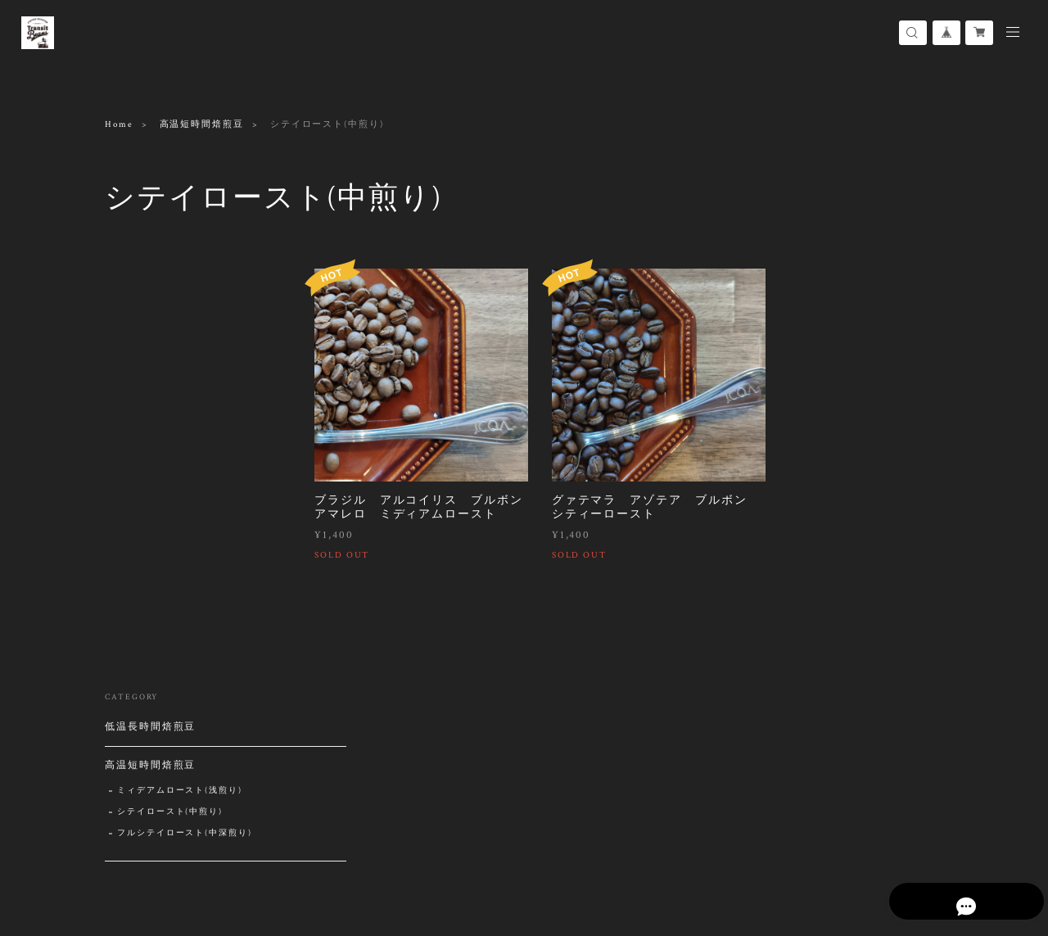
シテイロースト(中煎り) (170, 374)
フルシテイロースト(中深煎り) (184, 395)
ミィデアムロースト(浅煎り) (179, 352)
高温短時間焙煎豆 (202, 124)
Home (119, 124)
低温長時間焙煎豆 (150, 289)
